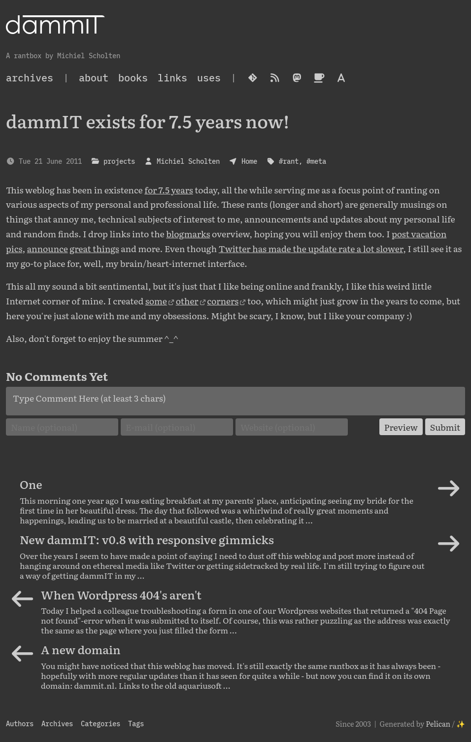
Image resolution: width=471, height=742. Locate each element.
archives (29, 77)
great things (94, 248)
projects (119, 161)
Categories (100, 723)
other (187, 300)
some (156, 300)
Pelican (438, 723)
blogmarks (188, 233)
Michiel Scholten (188, 161)
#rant (289, 161)
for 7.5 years (168, 189)
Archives (57, 723)
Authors (20, 723)
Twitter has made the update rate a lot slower (311, 248)
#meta (316, 161)
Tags (136, 723)
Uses (209, 77)
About (93, 77)
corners (222, 300)
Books (133, 77)
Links (172, 77)
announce (47, 248)
